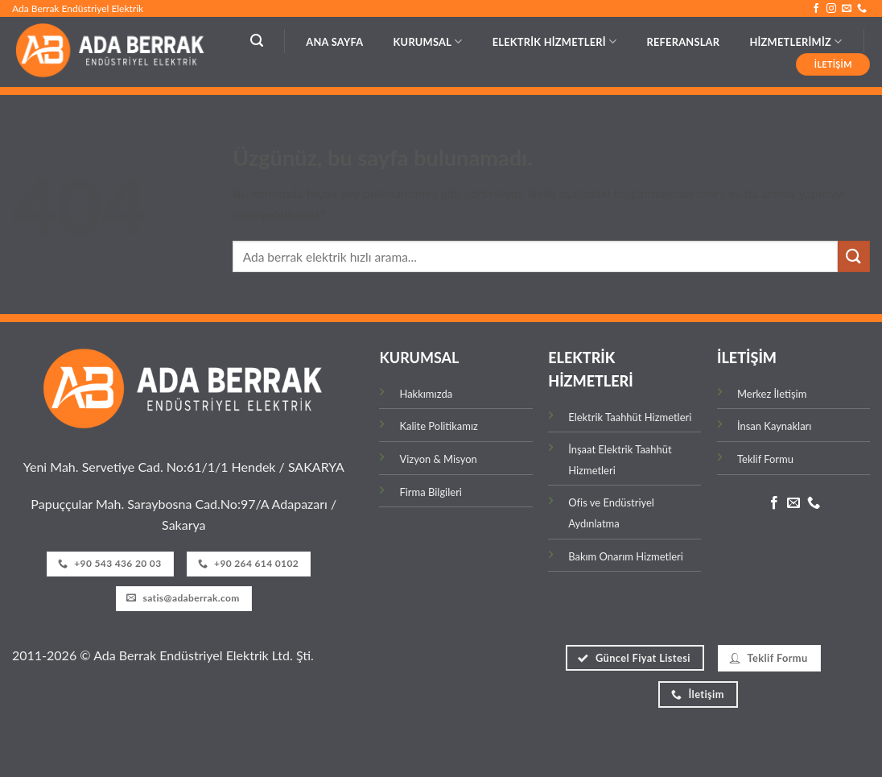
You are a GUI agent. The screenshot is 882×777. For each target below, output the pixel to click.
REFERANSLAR (682, 41)
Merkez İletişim (771, 393)
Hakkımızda (425, 393)
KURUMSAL (428, 41)
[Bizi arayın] (862, 8)
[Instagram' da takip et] (831, 8)
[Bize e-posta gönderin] (846, 8)
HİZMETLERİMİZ (795, 41)
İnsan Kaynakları (774, 425)
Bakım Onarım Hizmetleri (627, 556)
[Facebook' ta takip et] (816, 8)
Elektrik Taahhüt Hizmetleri (629, 417)
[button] (256, 40)
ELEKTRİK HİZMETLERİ (555, 41)
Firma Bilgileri (430, 492)
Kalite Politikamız (438, 425)
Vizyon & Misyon (437, 459)
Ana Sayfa (334, 41)
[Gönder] (854, 256)
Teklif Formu (765, 459)
